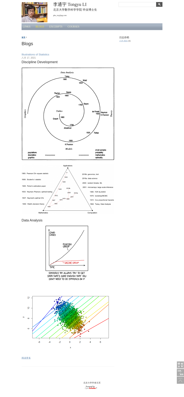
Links (26, 26)
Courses (73, 26)
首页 (23, 37)
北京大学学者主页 (92, 383)
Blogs (40, 26)
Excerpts (55, 26)
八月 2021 (123, 41)
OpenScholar (91, 387)
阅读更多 (26, 358)
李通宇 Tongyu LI (70, 4)
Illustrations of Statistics (35, 54)
